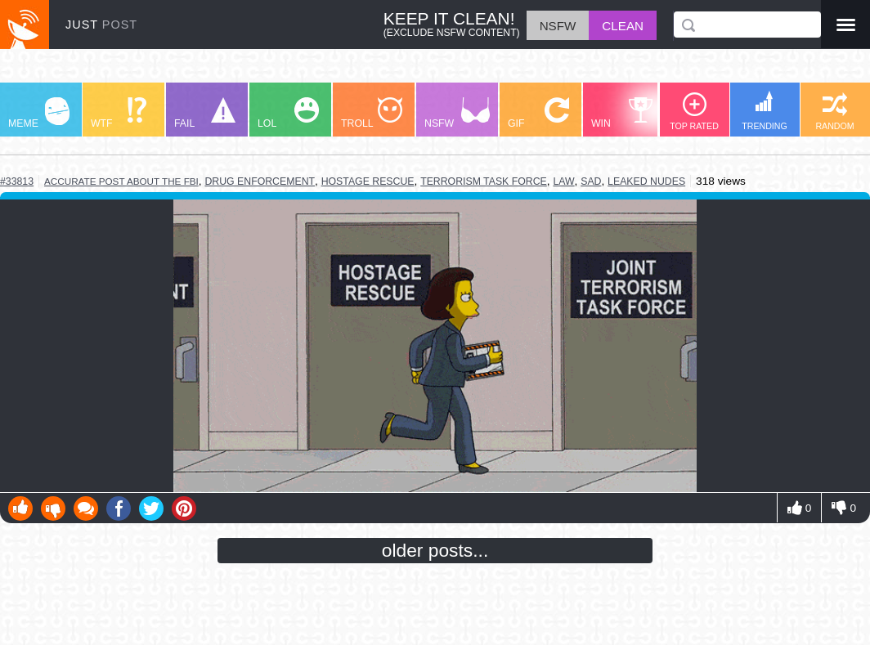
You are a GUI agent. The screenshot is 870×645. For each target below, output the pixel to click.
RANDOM (834, 111)
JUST (101, 24)
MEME (39, 113)
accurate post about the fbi (121, 181)
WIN (622, 113)
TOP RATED (694, 111)
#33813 (17, 181)
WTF (118, 113)
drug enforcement (259, 181)
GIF (538, 113)
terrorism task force (483, 181)
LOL (288, 113)
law (563, 181)
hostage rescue (368, 181)
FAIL (204, 113)
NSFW (457, 113)
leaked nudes (646, 181)
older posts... (435, 550)
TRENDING (764, 111)
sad (591, 181)
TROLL (371, 113)
